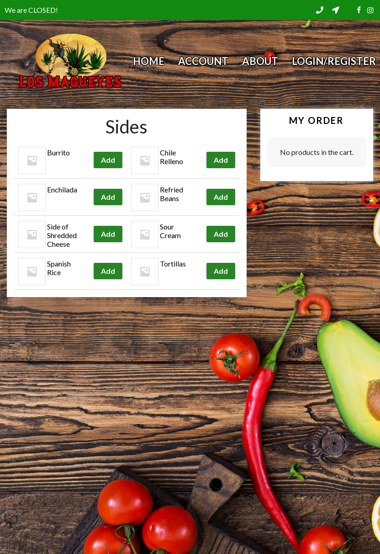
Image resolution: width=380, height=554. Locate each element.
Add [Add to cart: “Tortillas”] (221, 270)
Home (148, 61)
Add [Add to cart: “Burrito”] (108, 159)
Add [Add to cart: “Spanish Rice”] (108, 270)
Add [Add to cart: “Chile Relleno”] (221, 159)
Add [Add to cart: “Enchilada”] (108, 196)
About (260, 61)
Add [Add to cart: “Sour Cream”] (221, 233)
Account (203, 61)
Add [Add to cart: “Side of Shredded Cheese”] (108, 233)
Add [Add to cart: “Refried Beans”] (221, 196)
